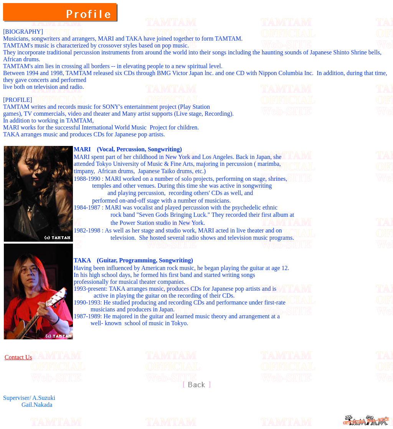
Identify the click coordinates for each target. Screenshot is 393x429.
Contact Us (18, 357)
